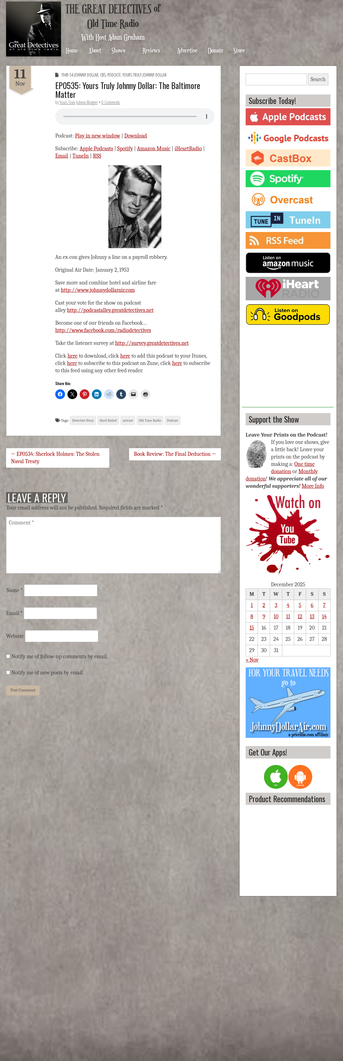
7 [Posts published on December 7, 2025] (324, 605)
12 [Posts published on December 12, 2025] (300, 616)
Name (14, 590)
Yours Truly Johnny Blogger (79, 102)
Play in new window (97, 136)
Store (239, 50)
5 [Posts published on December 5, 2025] (300, 605)
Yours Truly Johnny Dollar (144, 75)
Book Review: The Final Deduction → (175, 454)
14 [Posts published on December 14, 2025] (324, 616)
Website (15, 636)
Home (72, 50)
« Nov (252, 660)
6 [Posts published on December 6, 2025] (312, 605)
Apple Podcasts (96, 148)
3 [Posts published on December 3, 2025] (276, 605)
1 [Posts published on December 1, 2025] (252, 605)
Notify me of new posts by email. (47, 673)
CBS (103, 75)
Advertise (187, 50)
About (94, 50)
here (72, 356)
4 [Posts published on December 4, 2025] (288, 605)
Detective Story (83, 420)
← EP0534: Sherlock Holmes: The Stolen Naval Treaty (55, 458)
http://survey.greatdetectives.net (152, 343)
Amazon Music (154, 148)
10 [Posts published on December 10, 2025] (276, 616)
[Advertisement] (288, 369)
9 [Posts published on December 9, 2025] (263, 616)
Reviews (151, 50)
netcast (128, 420)
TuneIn (80, 156)
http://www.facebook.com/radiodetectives (103, 330)
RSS (97, 156)
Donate (215, 50)
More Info (313, 486)
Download (135, 136)
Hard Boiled (108, 420)
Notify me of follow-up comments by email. (59, 656)
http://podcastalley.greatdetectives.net (110, 310)
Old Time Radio (150, 420)
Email (61, 156)
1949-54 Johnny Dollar (79, 75)
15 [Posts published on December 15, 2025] (252, 628)
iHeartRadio (188, 148)
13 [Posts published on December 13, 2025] (312, 616)
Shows (118, 50)
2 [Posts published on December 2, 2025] (264, 605)
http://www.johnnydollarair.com (98, 290)
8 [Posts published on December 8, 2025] (252, 616)
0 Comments (111, 102)
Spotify (125, 148)
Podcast (114, 75)
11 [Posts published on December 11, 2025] (288, 616)
